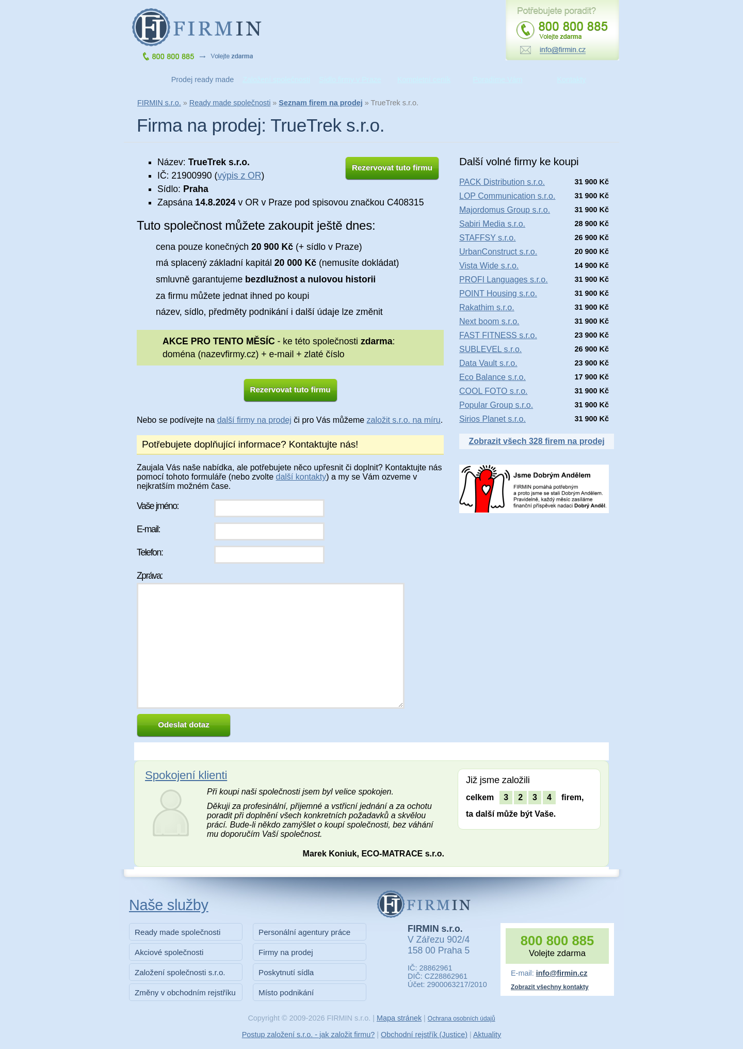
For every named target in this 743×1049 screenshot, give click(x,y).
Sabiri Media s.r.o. (492, 223)
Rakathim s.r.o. (486, 307)
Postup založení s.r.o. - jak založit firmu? (308, 1034)
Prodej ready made (202, 79)
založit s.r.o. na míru (404, 420)
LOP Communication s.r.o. (507, 196)
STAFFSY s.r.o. (487, 237)
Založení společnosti (276, 79)
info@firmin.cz (562, 973)
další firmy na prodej (254, 420)
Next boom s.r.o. (489, 321)
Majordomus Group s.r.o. (504, 209)
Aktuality (487, 1034)
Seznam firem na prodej (320, 103)
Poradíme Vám (498, 79)
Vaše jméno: (158, 506)
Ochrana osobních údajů (461, 1018)
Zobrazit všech (536, 441)
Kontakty (571, 79)
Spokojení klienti (186, 775)
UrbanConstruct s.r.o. (498, 251)
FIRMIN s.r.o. (159, 103)
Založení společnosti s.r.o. (180, 972)
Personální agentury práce (304, 932)
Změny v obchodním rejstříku (185, 992)
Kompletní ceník (423, 79)
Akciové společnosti (169, 952)
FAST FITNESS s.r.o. (498, 335)
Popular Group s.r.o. (496, 405)
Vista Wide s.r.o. (489, 265)
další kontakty (301, 476)
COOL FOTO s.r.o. (493, 391)
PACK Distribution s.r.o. (502, 182)
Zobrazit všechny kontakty (550, 987)
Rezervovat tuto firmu (392, 167)
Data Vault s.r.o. (488, 363)
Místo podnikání (286, 992)
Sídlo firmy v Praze (350, 79)
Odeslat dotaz (183, 724)
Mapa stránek (399, 1018)
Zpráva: (150, 575)
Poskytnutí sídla (286, 972)
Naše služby (168, 905)
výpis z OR (239, 175)
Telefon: (150, 552)
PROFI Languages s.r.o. (503, 279)
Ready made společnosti (230, 103)
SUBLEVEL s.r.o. (490, 349)
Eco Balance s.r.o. (492, 377)
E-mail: (148, 529)
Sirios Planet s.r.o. (492, 419)
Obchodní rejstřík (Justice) (424, 1034)
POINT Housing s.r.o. (498, 293)
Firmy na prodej (286, 952)
